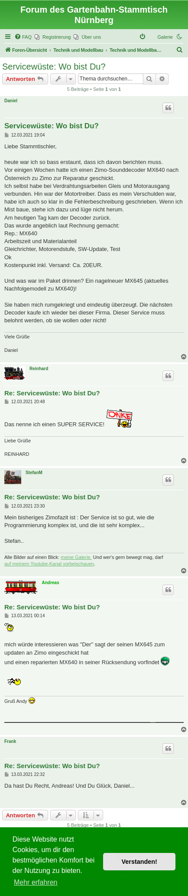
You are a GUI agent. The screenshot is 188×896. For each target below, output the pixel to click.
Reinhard (38, 368)
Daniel (10, 100)
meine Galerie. (76, 557)
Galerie (165, 37)
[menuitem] (23, 37)
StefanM (34, 472)
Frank (10, 741)
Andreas (50, 582)
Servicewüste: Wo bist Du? (54, 66)
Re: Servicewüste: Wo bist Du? (52, 393)
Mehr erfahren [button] (36, 882)
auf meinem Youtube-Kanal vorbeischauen (49, 563)
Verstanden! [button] (139, 861)
